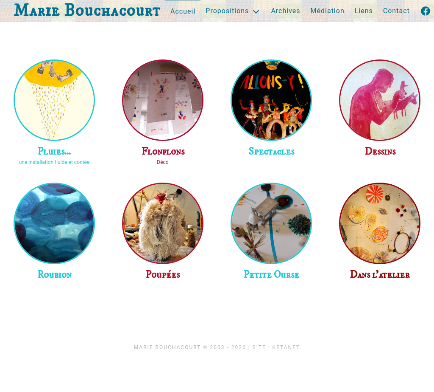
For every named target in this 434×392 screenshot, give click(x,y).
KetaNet (286, 347)
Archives (285, 11)
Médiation (328, 11)
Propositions (227, 11)
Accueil (182, 11)
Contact (396, 11)
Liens (364, 11)
